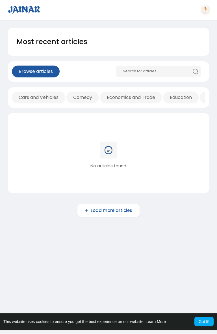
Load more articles (111, 210)
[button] (205, 10)
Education (181, 97)
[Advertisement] (109, 271)
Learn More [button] (156, 321)
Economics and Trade (131, 97)
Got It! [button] (204, 321)
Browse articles (36, 71)
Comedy (82, 97)
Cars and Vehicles (38, 97)
